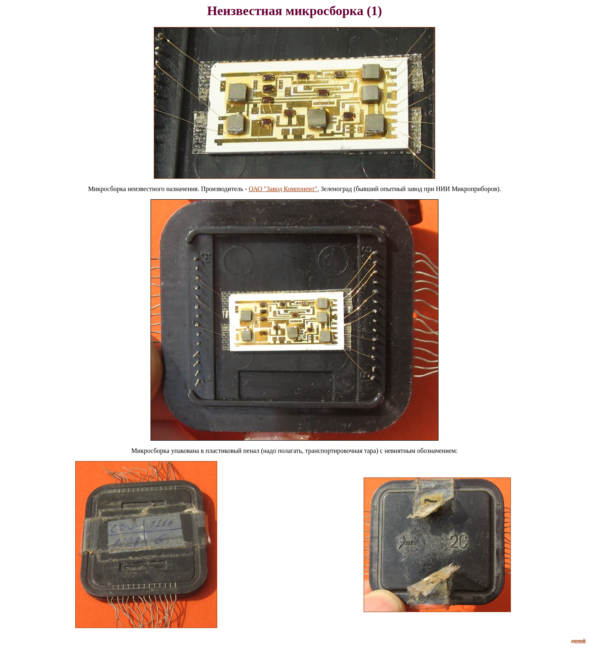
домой (578, 640)
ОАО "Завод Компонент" (283, 188)
